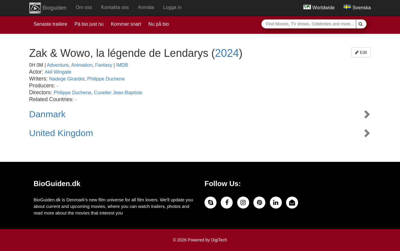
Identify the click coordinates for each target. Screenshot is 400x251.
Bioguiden (48, 8)
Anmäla (146, 7)
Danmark (47, 114)
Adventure (58, 65)
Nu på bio (158, 24)
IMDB (122, 65)
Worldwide (319, 7)
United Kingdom (61, 133)
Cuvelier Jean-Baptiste (118, 92)
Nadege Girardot (67, 78)
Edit (361, 52)
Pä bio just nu (89, 24)
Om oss (84, 7)
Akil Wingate (58, 71)
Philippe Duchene (106, 78)
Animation (81, 65)
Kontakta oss (115, 7)
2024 (227, 53)
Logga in (172, 7)
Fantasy (103, 65)
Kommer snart (126, 24)
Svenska (357, 7)
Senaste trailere (50, 24)
